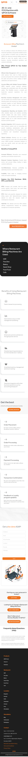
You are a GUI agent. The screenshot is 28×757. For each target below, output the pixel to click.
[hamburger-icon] (11, 2)
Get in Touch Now (14, 621)
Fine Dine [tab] (6, 262)
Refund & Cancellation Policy (10, 743)
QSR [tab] (4, 259)
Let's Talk (14, 597)
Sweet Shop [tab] (7, 267)
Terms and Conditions (9, 746)
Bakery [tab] (5, 264)
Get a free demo (14, 610)
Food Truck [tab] (7, 270)
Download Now (14, 409)
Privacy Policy (7, 748)
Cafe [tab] (4, 272)
